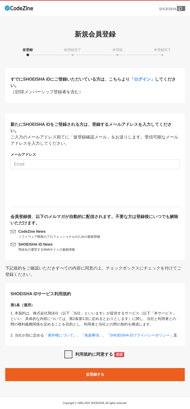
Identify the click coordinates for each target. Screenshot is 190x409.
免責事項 (91, 335)
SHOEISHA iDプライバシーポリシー (140, 335)
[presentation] (95, 190)
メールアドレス (23, 154)
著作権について (60, 335)
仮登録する (95, 374)
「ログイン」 (142, 79)
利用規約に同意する (99, 355)
